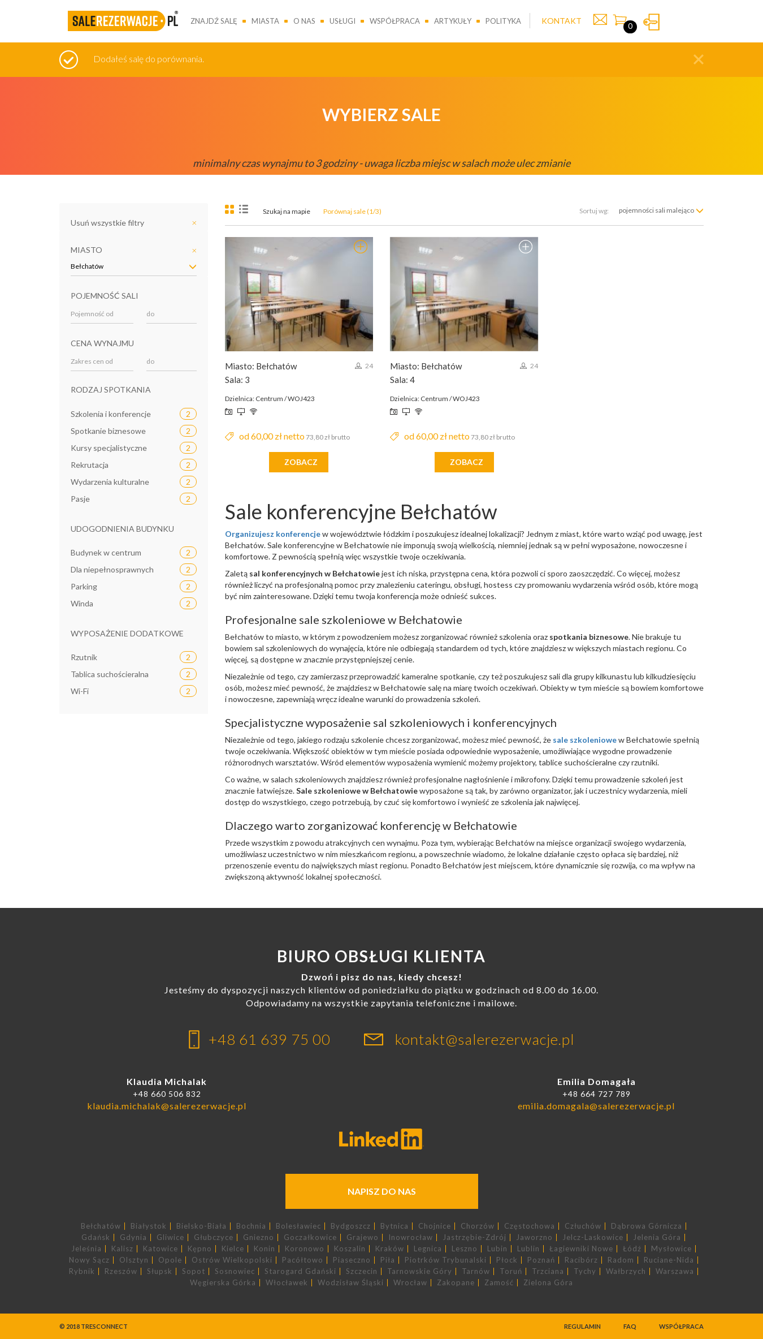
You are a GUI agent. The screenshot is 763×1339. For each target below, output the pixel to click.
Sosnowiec (235, 1271)
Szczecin (362, 1271)
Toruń (511, 1271)
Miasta (265, 20)
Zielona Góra (548, 1282)
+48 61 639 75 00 (270, 1039)
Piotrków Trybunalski (446, 1260)
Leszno (465, 1248)
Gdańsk (95, 1237)
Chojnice (434, 1226)
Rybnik (82, 1271)
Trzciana (548, 1271)
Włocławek (287, 1282)
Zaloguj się (651, 22)
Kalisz (122, 1248)
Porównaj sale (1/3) (352, 211)
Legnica (428, 1248)
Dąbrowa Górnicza (646, 1226)
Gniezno (258, 1237)
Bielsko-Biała (201, 1226)
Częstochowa (529, 1226)
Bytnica (394, 1226)
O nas (304, 20)
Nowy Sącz (89, 1260)
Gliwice (170, 1237)
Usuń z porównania (360, 246)
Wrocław (410, 1282)
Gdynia (133, 1237)
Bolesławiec (298, 1226)
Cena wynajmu (102, 343)
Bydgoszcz (351, 1226)
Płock (507, 1260)
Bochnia (251, 1226)
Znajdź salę (213, 20)
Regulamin (582, 1326)
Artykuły (452, 20)
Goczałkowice (310, 1237)
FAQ (629, 1326)
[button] (698, 59)
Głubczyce (213, 1237)
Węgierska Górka (223, 1282)
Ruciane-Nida (669, 1260)
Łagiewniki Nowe (581, 1248)
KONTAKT (561, 20)
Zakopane (456, 1282)
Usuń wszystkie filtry (107, 222)
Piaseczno (352, 1260)
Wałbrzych (626, 1271)
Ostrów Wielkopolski (232, 1260)
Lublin (528, 1248)
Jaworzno (534, 1237)
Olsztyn (134, 1260)
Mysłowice (671, 1248)
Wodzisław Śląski (351, 1282)
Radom (621, 1260)
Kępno (200, 1248)
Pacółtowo (302, 1260)
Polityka (503, 20)
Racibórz (581, 1260)
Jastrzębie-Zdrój (474, 1237)
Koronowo (304, 1248)
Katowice (160, 1248)
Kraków (389, 1248)
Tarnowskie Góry (419, 1271)
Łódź (632, 1248)
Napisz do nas (382, 1191)
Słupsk (159, 1271)
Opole (170, 1260)
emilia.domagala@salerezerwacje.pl (596, 1105)
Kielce (233, 1248)
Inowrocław (410, 1237)
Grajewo (362, 1237)
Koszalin (350, 1248)
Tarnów (476, 1271)
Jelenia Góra (657, 1237)
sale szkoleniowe (585, 739)
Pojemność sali (104, 295)
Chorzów (478, 1226)
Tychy (585, 1271)
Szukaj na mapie (286, 211)
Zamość (499, 1282)
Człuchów (583, 1226)
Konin (264, 1248)
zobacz (301, 462)
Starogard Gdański (300, 1271)
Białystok (149, 1226)
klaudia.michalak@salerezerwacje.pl (166, 1105)
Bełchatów (101, 1226)
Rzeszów (121, 1271)
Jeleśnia (86, 1248)
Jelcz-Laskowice (592, 1237)
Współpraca (395, 20)
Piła (387, 1260)
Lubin (497, 1248)
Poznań (541, 1260)
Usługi (343, 20)
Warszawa (675, 1271)
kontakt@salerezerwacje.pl (485, 1039)
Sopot (193, 1271)
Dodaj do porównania (525, 246)
